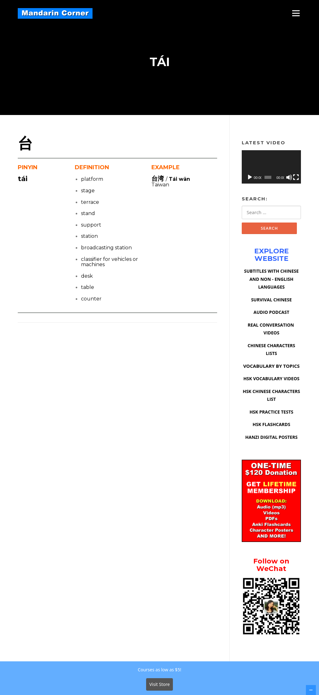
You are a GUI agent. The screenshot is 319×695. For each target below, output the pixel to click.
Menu (295, 13)
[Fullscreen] (296, 178)
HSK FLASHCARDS (271, 426)
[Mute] (289, 178)
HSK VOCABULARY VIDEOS (271, 380)
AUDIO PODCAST (271, 313)
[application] (271, 168)
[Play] (250, 178)
